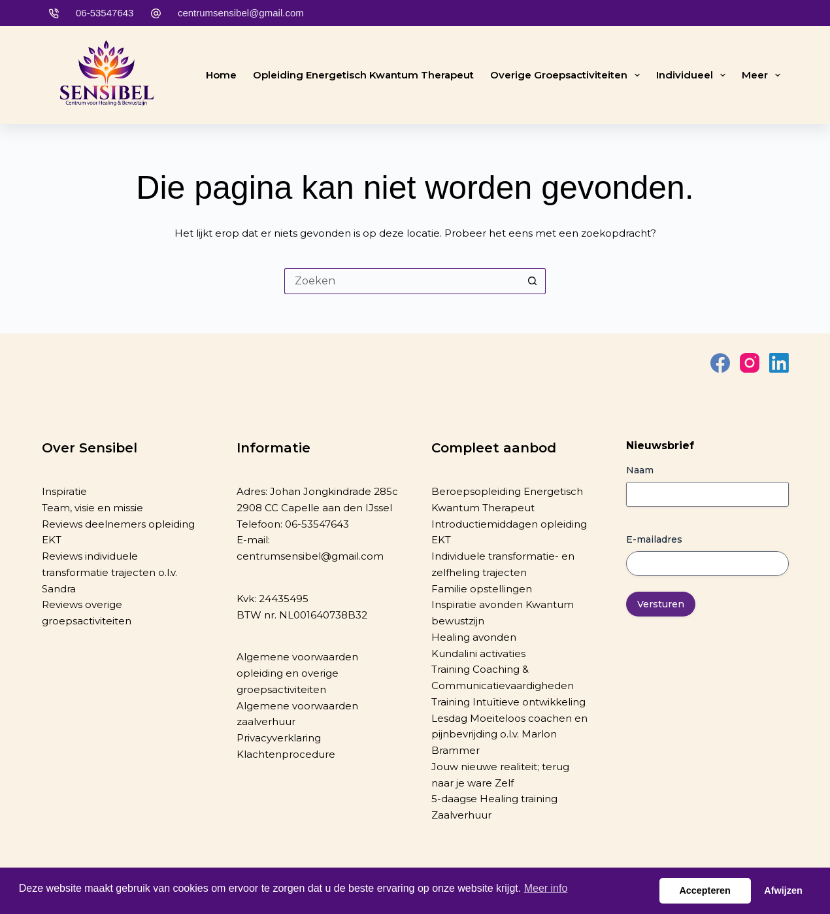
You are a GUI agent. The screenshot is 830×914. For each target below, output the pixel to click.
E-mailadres (654, 539)
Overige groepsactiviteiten (567, 75)
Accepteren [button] (704, 890)
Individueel (693, 75)
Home (221, 75)
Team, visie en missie (92, 507)
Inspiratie (64, 491)
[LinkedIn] (779, 363)
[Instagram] (749, 363)
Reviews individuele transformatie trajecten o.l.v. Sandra (109, 572)
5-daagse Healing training (494, 798)
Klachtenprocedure (286, 754)
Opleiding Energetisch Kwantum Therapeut (363, 75)
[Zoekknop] (533, 281)
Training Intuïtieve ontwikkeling (508, 702)
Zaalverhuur (461, 815)
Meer (764, 75)
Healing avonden (473, 637)
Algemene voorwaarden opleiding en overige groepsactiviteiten (297, 673)
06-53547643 (104, 12)
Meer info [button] (546, 888)
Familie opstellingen (481, 589)
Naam (640, 470)
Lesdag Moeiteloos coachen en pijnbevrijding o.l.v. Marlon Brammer (509, 734)
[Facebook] (720, 363)
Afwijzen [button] (783, 890)
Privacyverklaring (279, 738)
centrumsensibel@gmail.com (241, 12)
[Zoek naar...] (402, 281)
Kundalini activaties (478, 653)
